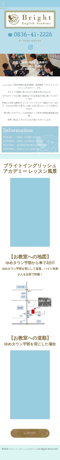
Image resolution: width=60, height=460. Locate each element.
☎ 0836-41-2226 (30, 35)
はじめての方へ (30, 433)
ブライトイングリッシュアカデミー (22, 449)
